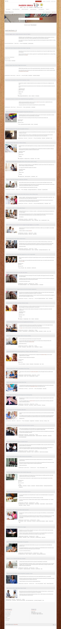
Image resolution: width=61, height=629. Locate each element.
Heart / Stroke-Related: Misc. (29, 600)
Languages (43, 1)
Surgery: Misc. (43, 537)
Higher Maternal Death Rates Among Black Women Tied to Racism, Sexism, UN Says (21, 161)
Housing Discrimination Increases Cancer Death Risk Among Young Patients (19, 98)
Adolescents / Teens (27, 158)
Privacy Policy (16, 624)
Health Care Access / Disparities (26, 124)
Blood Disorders (45, 435)
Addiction (21, 485)
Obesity (10, 60)
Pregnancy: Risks (21, 176)
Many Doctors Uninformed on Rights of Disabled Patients (17, 441)
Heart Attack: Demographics (23, 284)
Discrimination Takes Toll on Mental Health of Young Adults (17, 541)
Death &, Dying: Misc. (27, 176)
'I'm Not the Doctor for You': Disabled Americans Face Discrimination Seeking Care (21, 289)
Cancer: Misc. (29, 107)
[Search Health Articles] (29, 19)
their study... (23, 261)
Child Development (25, 331)
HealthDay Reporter (22, 151)
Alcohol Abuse (25, 485)
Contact (47, 9)
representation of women (34, 386)
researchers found (31, 400)
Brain (50, 331)
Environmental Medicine (31, 331)
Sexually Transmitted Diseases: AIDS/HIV (29, 435)
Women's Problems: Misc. (50, 583)
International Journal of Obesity (24, 71)
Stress (48, 220)
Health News (21, 20)
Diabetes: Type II (9, 600)
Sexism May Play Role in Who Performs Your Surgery (16, 527)
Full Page (21, 43)
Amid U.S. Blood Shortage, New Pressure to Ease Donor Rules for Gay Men (20, 425)
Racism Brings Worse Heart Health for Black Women (15, 238)
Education (24, 505)
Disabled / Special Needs (42, 298)
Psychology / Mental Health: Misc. (32, 189)
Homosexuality (21, 435)
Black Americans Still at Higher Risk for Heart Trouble (16, 588)
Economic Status (32, 537)
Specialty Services (25, 9)
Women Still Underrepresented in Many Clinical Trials (16, 382)
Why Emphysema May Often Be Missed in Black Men (16, 409)
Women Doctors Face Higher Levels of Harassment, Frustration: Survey (19, 573)
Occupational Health (44, 189)
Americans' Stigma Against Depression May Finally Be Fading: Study (19, 472)
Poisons (21, 331)
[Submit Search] (41, 19)
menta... (51, 478)
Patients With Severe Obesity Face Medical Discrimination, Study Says (17, 48)
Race (35, 158)
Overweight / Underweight (36, 75)
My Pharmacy (8, 9)
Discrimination (25, 43)
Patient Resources (33, 9)
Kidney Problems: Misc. (41, 203)
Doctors (32, 124)
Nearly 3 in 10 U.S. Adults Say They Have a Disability (16, 558)
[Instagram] (7, 1)
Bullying (26, 189)
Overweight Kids (21, 158)
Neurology (36, 331)
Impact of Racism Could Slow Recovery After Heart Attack (16, 272)
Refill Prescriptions (16, 9)
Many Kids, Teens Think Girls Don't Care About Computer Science (18, 491)
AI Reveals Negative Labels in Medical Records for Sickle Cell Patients (17, 34)
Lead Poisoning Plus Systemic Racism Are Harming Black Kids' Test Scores (20, 321)
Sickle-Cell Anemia (30, 43)
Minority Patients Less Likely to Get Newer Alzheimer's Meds (17, 303)
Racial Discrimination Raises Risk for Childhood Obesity (16, 142)
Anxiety (33, 220)
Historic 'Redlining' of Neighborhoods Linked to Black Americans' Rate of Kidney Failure (22, 194)
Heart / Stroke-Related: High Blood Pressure (25, 220)
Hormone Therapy (38, 1)
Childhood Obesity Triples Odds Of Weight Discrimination (15, 65)
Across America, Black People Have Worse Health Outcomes (18, 509)
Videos (27, 20)
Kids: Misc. (45, 331)
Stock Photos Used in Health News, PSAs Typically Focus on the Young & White (20, 254)
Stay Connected (41, 9)
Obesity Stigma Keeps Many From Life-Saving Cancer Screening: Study (19, 394)
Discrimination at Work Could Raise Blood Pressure (15, 208)
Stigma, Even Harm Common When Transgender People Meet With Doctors (19, 111)
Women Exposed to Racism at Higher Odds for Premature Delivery (19, 335)
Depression (29, 485)
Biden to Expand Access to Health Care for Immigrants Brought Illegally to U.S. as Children (22, 224)
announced (30, 230)
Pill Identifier (48, 1)
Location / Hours (53, 1)
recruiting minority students (34, 371)
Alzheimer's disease (44, 354)
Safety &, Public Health (39, 435)
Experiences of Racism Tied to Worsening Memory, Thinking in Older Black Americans (22, 351)
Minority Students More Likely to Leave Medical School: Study (18, 368)
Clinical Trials (44, 388)
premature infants (31, 341)
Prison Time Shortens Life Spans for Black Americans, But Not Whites (19, 456)
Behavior (21, 537)
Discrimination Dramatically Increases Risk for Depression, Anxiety (17, 80)
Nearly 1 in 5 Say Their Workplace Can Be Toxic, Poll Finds (16, 179)
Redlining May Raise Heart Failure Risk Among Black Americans (17, 128)
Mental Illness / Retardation (39, 485)
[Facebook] (6, 1)
